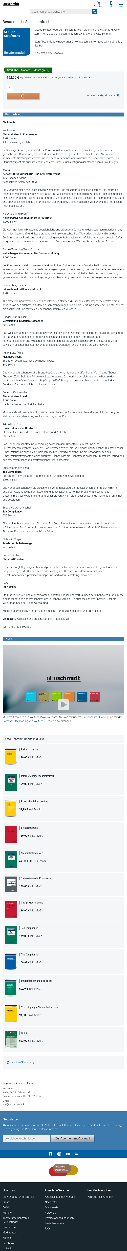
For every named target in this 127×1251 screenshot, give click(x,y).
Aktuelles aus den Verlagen (60, 1196)
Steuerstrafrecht (30, 827)
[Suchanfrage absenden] (94, 11)
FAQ (47, 1228)
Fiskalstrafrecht (29, 749)
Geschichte (9, 1227)
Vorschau (50, 1212)
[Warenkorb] (98, 4)
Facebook (8, 1243)
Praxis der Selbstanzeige (34, 801)
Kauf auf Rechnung (23, 1062)
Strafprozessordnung (32, 902)
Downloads (51, 1207)
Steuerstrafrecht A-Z (32, 853)
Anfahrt (7, 1207)
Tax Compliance (29, 928)
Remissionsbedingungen (59, 1218)
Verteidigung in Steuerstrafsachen (39, 1007)
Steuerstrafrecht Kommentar (36, 878)
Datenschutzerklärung (95, 717)
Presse (6, 1202)
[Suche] (61, 11)
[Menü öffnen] (121, 3)
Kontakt (7, 1237)
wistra (24, 1032)
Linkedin (7, 1248)
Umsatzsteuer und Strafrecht (36, 980)
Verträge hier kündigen (100, 1196)
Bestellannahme (54, 1223)
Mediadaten (10, 1232)
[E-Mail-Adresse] (26, 1138)
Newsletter (51, 1202)
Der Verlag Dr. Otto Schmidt (18, 1196)
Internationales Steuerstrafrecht (38, 776)
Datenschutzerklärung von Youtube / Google (28, 721)
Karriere (7, 1212)
